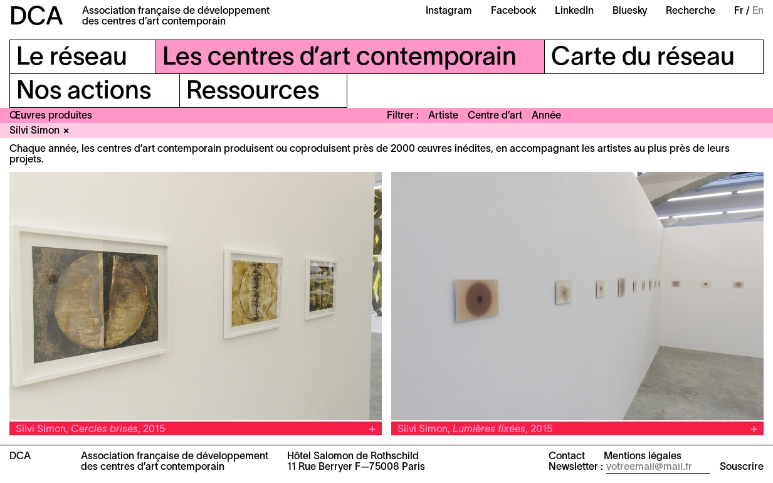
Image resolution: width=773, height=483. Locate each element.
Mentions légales (642, 456)
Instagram (449, 11)
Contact (567, 456)
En (758, 11)
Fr (739, 11)
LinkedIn (574, 11)
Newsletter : (576, 467)
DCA (36, 17)
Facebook (513, 11)
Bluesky (630, 11)
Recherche (690, 11)
